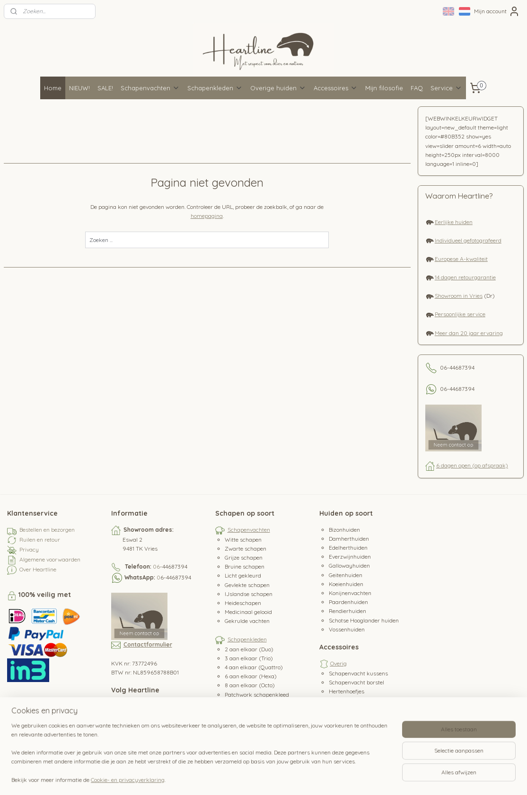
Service (446, 88)
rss (261, 777)
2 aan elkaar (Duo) (249, 649)
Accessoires (336, 88)
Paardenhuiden (348, 601)
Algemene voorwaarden (49, 559)
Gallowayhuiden (349, 565)
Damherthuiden (349, 538)
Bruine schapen (244, 566)
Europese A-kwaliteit (461, 258)
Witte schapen (243, 539)
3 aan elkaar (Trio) (249, 658)
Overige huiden (278, 88)
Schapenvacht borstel (356, 682)
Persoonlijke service (460, 314)
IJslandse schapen (248, 593)
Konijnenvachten (350, 592)
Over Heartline (37, 569)
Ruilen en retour (39, 539)
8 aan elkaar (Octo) (250, 685)
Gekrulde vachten (247, 620)
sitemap (243, 777)
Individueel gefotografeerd (468, 240)
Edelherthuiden (348, 547)
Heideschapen (243, 602)
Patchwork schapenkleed (257, 694)
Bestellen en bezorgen (47, 529)
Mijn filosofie (384, 88)
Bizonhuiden (344, 529)
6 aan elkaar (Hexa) (251, 676)
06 (156, 566)
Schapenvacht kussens (358, 673)
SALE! (105, 88)
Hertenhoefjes (346, 691)
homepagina (207, 215)
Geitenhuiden (345, 575)
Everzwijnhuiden (350, 556)
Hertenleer (342, 700)
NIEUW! (79, 88)
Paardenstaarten (350, 718)
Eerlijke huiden (454, 221)
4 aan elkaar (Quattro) (254, 667)
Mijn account (497, 11)
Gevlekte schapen (247, 584)
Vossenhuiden (347, 629)
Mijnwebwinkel (373, 777)
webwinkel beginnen (294, 777)
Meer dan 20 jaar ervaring (469, 333)
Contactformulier (147, 644)
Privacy (29, 549)
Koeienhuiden (346, 584)
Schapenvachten (150, 88)
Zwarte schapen (245, 548)
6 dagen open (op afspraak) (472, 465)
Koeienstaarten (348, 709)
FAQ (417, 88)
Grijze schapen (244, 557)
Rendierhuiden (347, 610)
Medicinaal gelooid (248, 611)
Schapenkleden (215, 88)
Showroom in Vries (459, 295)
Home (52, 88)
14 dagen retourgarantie (465, 277)
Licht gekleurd (243, 575)
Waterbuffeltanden (353, 727)
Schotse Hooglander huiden (364, 620)
